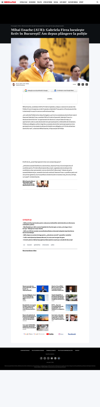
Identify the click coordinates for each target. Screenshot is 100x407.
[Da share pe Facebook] (79, 84)
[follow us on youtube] (50, 334)
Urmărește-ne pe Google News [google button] (64, 90)
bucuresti (29, 244)
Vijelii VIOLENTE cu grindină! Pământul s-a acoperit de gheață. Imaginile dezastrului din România (58, 297)
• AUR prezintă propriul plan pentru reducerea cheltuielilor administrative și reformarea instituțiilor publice (49, 223)
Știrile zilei (23, 2)
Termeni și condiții (51, 350)
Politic (39, 2)
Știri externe (47, 2)
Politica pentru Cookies (38, 350)
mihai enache (45, 244)
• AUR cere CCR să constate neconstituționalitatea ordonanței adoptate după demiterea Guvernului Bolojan (48, 231)
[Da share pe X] (83, 84)
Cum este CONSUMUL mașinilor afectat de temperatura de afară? (29, 326)
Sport (81, 2)
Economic (32, 2)
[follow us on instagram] (60, 334)
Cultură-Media (73, 2)
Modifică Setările (50, 354)
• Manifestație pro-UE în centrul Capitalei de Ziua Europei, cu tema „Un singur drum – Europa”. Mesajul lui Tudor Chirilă (48, 227)
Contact (77, 350)
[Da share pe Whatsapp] (87, 84)
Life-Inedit (63, 2)
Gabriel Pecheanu (20, 85)
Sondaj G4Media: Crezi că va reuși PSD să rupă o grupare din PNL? (29, 297)
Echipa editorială (25, 350)
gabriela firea (37, 244)
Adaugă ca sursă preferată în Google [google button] (36, 90)
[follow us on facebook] (71, 334)
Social (56, 2)
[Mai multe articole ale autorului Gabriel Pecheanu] (13, 84)
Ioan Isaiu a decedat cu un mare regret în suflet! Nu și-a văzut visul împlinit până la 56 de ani (58, 317)
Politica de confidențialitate (65, 350)
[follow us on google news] (28, 334)
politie (52, 244)
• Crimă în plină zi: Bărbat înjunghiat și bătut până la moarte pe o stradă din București (48, 240)
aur (24, 244)
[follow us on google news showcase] (39, 334)
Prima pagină (14, 26)
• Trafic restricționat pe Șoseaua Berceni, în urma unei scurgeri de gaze (44, 237)
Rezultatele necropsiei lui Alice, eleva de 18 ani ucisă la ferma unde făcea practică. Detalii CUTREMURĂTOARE (29, 307)
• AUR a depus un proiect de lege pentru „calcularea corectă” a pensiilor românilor (47, 235)
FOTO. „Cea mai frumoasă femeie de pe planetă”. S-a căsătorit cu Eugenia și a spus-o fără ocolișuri (58, 307)
